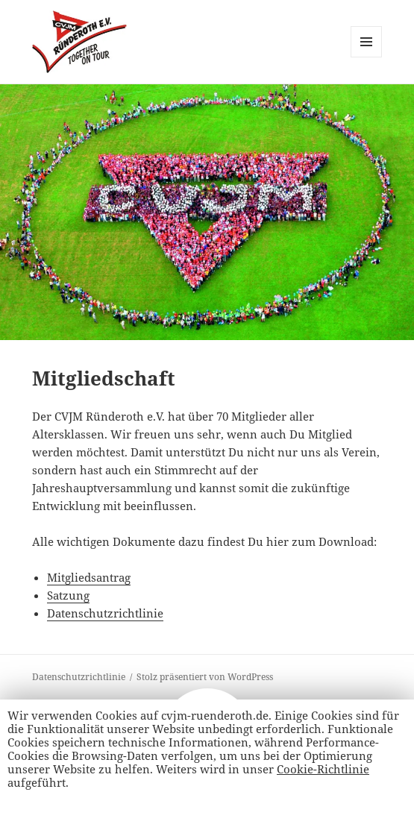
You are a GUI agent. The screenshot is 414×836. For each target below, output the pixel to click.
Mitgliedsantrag (89, 577)
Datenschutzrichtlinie (105, 613)
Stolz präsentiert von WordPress (205, 676)
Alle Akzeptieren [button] (58, 811)
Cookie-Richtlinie (323, 768)
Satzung (68, 595)
